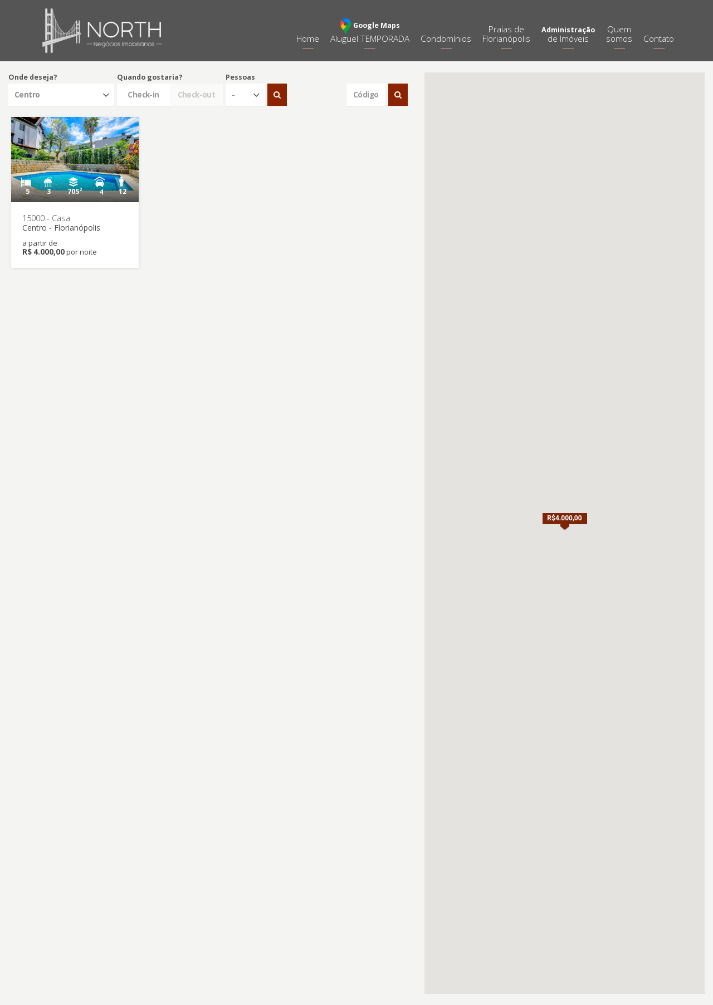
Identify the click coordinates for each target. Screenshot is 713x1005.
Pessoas (240, 77)
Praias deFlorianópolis (506, 34)
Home (307, 39)
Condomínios (446, 39)
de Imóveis (568, 35)
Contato (658, 39)
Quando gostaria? (150, 77)
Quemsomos (619, 34)
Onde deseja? (32, 77)
